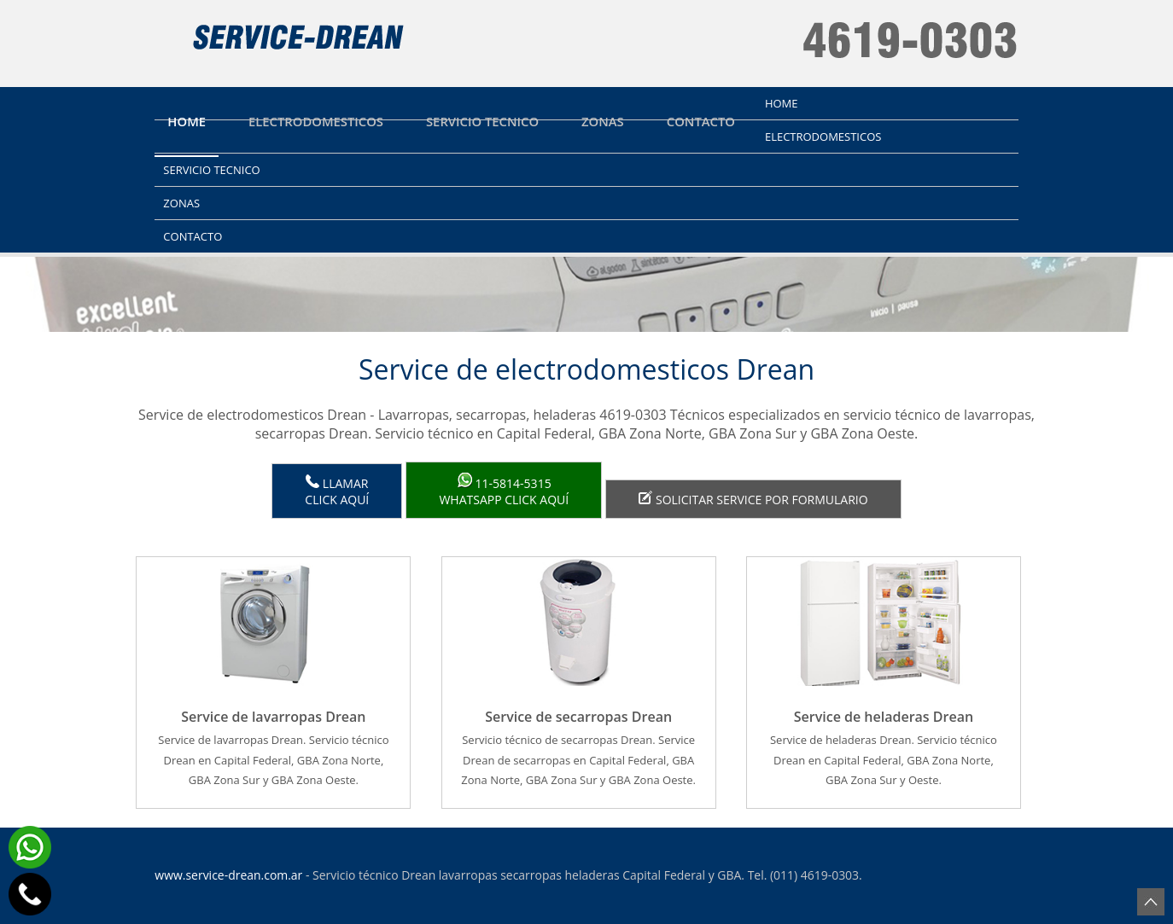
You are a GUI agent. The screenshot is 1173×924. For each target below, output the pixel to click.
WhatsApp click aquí (504, 490)
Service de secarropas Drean (578, 716)
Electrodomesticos (315, 121)
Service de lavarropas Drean (273, 716)
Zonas (602, 121)
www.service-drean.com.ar (228, 875)
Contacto (701, 121)
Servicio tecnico (482, 121)
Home (186, 121)
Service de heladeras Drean (883, 716)
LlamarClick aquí (337, 491)
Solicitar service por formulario (753, 499)
